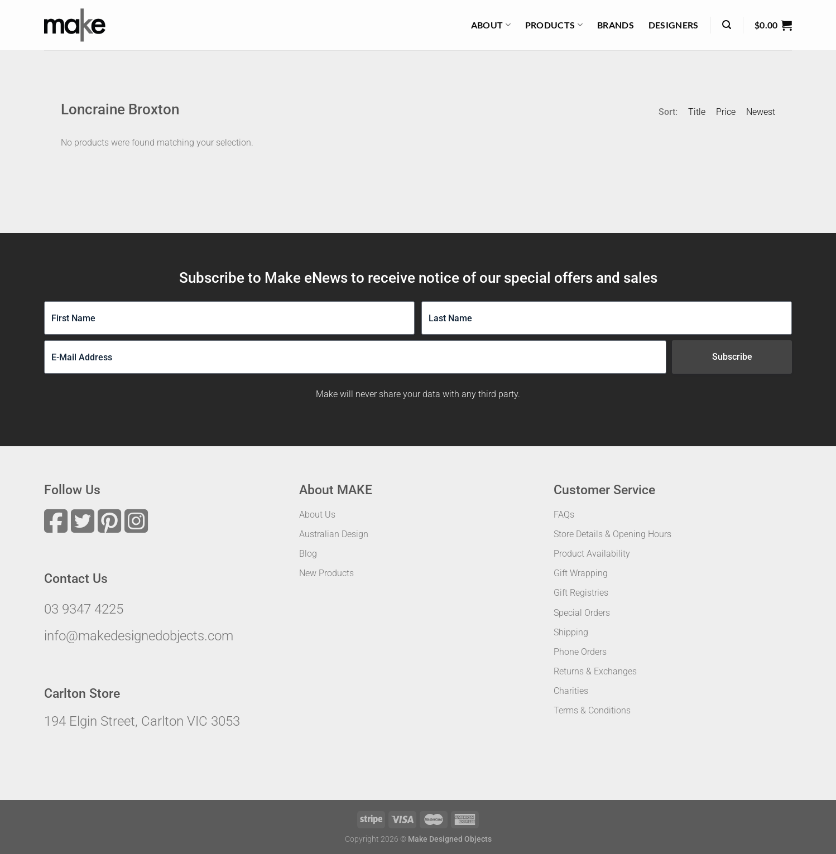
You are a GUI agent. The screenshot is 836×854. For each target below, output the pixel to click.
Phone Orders (580, 651)
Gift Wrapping (581, 573)
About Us (317, 514)
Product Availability (592, 553)
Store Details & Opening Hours (612, 534)
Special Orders (582, 612)
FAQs (564, 514)
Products (554, 25)
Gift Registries (581, 592)
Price (726, 112)
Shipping (571, 632)
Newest (760, 112)
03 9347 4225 (83, 609)
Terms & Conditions (592, 710)
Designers (673, 25)
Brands (615, 25)
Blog (308, 553)
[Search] (726, 25)
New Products (326, 573)
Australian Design (333, 534)
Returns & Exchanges (595, 671)
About (491, 25)
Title (696, 112)
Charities (571, 691)
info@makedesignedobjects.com (138, 636)
